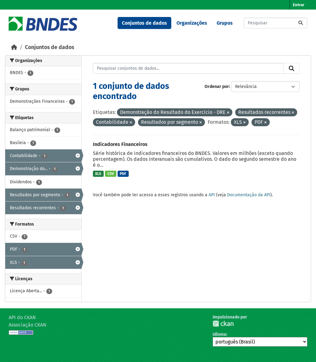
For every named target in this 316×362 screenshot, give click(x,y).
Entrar (298, 4)
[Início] (14, 47)
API (212, 195)
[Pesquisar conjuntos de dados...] (275, 23)
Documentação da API (248, 195)
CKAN (223, 323)
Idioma (219, 334)
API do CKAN (22, 317)
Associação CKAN (27, 325)
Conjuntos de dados (144, 23)
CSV (110, 174)
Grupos (225, 23)
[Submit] (300, 23)
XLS (98, 174)
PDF (123, 174)
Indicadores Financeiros (120, 144)
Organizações (192, 23)
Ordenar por (217, 86)
